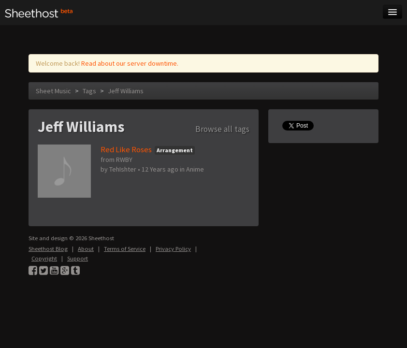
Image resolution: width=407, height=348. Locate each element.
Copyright (44, 258)
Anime (195, 169)
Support (77, 258)
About (86, 248)
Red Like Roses (126, 149)
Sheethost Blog (48, 248)
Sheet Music (53, 91)
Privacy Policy (173, 248)
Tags (89, 91)
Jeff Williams (126, 91)
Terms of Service (124, 248)
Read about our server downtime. (129, 63)
